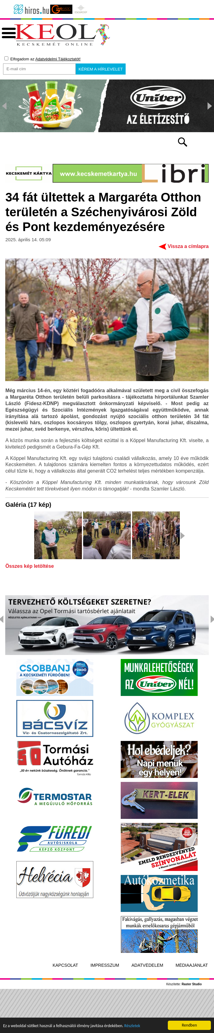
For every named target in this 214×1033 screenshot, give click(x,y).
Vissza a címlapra (188, 246)
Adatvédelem (147, 965)
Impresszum (105, 965)
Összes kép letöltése (29, 566)
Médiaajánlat (192, 965)
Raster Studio (192, 984)
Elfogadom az (42, 58)
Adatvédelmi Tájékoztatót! (58, 59)
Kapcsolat (65, 965)
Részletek (132, 1025)
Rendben (189, 1025)
